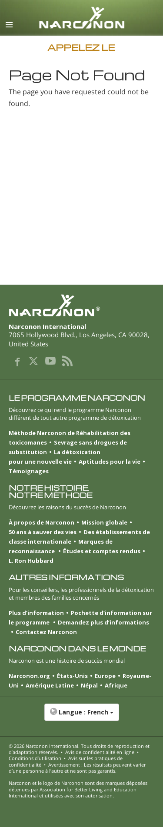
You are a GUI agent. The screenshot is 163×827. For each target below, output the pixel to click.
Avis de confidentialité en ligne (99, 752)
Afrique (116, 685)
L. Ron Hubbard (31, 561)
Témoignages (29, 471)
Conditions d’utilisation (35, 758)
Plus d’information (36, 613)
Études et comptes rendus (101, 551)
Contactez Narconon (46, 632)
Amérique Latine (50, 685)
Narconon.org (29, 676)
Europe (105, 676)
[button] (81, 717)
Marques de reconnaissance (61, 546)
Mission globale (104, 522)
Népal (89, 685)
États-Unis (72, 676)
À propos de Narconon (41, 522)
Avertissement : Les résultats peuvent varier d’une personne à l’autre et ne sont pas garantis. (77, 767)
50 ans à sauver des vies (43, 532)
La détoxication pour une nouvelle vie (54, 456)
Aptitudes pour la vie (109, 461)
